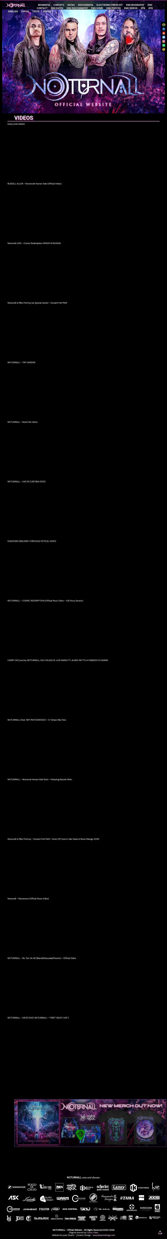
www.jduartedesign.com (104, 1235)
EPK (143, 8)
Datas (71, 5)
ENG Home (97, 8)
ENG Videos (130, 8)
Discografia (85, 5)
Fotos (25, 11)
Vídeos (47, 11)
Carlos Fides (92, 1232)
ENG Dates (57, 8)
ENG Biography (135, 5)
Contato (58, 5)
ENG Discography (77, 8)
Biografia (44, 5)
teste (35, 11)
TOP (160, 1232)
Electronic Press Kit (110, 5)
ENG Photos (113, 8)
